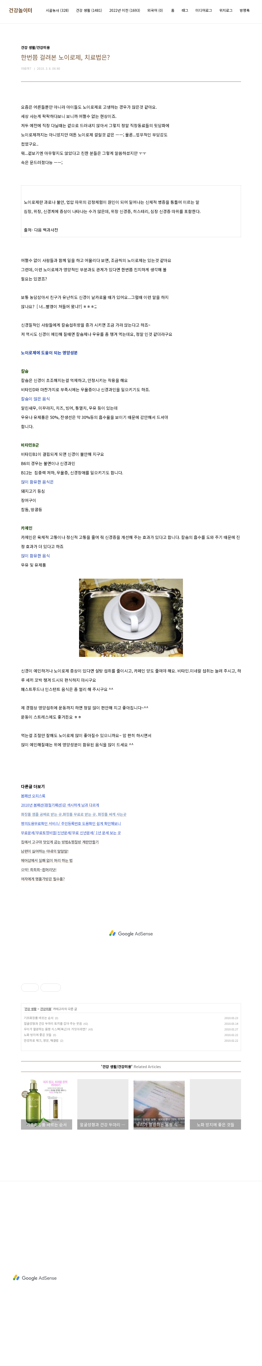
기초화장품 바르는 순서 (38, 1018)
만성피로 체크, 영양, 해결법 (41, 1040)
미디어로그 (203, 10)
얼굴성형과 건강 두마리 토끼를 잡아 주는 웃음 (53, 1023)
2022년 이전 (124, 10)
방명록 (245, 10)
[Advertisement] (131, 933)
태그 (185, 10)
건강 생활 (89, 10)
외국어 (155, 10)
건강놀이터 (20, 10)
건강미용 (45, 1009)
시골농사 (57, 10)
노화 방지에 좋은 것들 (37, 1034)
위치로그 (226, 10)
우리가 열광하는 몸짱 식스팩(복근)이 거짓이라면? (55, 1029)
